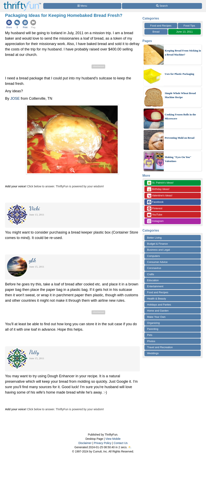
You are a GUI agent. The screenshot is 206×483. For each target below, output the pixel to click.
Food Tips (189, 25)
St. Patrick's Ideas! (160, 183)
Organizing (153, 322)
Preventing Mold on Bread (179, 137)
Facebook (155, 202)
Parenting (152, 328)
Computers (153, 255)
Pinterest (154, 208)
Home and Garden (158, 310)
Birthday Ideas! (158, 189)
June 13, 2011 (184, 31)
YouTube (154, 215)
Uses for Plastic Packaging (179, 73)
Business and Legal (158, 249)
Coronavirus (154, 268)
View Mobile (113, 438)
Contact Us (121, 443)
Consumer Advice (157, 262)
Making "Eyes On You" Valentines (178, 159)
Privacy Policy (102, 443)
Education (153, 280)
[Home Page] (22, 2)
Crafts (150, 274)
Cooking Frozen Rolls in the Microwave (180, 116)
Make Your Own (156, 316)
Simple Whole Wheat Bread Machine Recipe (180, 95)
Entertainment (155, 286)
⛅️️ (130, 447)
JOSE (15, 98)
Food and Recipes (161, 25)
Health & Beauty (156, 298)
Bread (156, 31)
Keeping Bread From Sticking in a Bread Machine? (183, 52)
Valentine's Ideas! (159, 196)
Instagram (155, 221)
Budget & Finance (157, 243)
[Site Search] (162, 6)
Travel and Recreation (160, 347)
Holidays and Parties (159, 304)
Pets (149, 334)
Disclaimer (85, 443)
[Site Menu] (82, 6)
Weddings (153, 353)
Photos (151, 341)
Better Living (154, 237)
